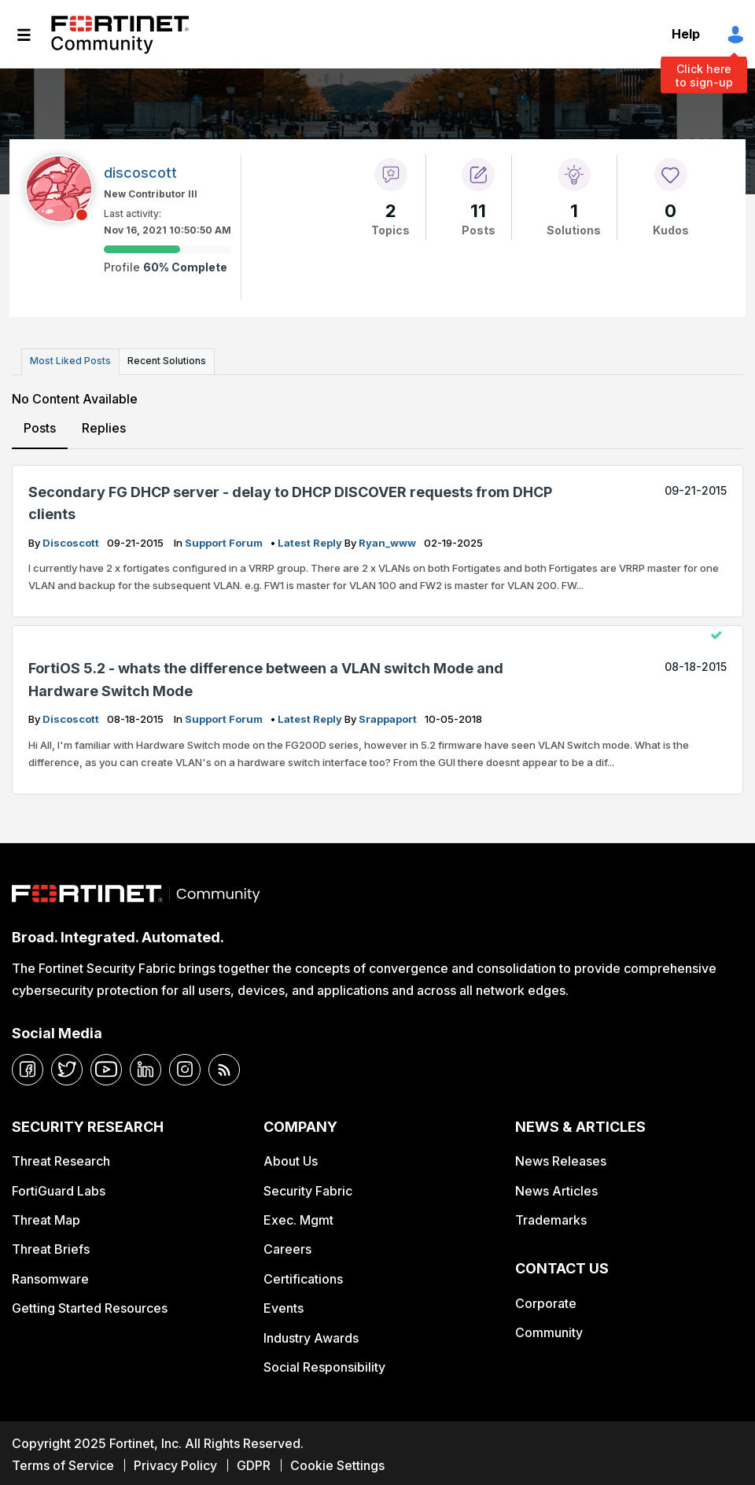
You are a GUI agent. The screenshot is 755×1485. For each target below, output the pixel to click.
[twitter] (67, 1066)
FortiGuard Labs (58, 1187)
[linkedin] (145, 1066)
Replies (103, 425)
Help (686, 34)
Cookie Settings (337, 1461)
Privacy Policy (175, 1461)
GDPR (254, 1461)
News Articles (556, 1187)
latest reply (311, 538)
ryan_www (388, 538)
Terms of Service (63, 1461)
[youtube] (106, 1066)
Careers (287, 1246)
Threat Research (61, 1157)
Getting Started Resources (90, 1304)
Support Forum (225, 538)
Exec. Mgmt (298, 1216)
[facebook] (27, 1066)
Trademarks (551, 1216)
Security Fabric (307, 1187)
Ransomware (50, 1275)
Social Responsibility (324, 1363)
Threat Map (46, 1216)
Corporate (545, 1299)
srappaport (389, 715)
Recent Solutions (159, 360)
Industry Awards (311, 1334)
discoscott (71, 538)
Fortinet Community (120, 34)
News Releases (560, 1157)
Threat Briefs (51, 1246)
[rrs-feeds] (224, 1066)
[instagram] (185, 1066)
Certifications (303, 1275)
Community (549, 1329)
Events (283, 1304)
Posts (40, 425)
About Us (290, 1157)
